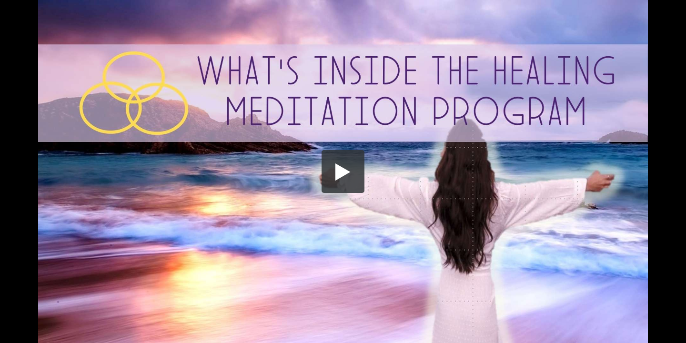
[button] (343, 171)
